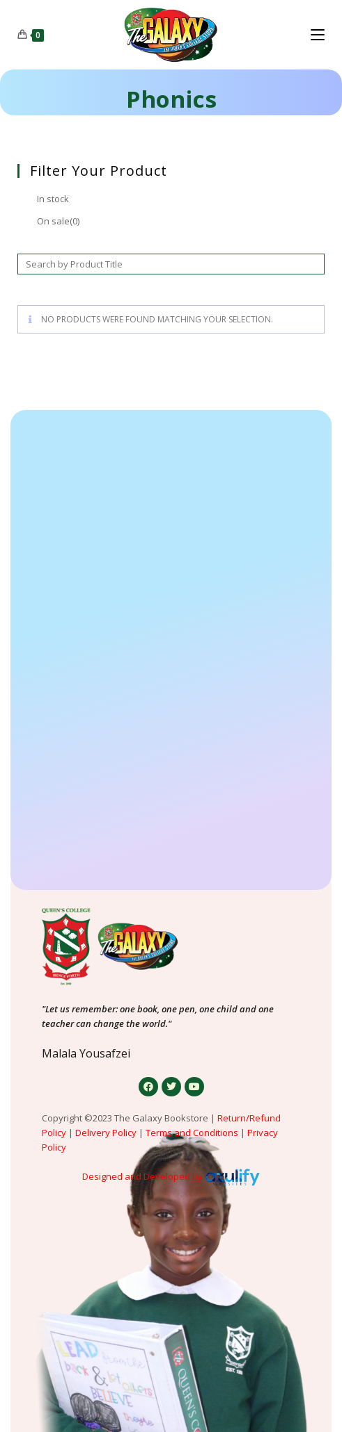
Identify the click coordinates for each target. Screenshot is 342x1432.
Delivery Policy (106, 1132)
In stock (53, 198)
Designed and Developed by (142, 1176)
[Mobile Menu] (318, 34)
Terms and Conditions (192, 1132)
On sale (58, 221)
